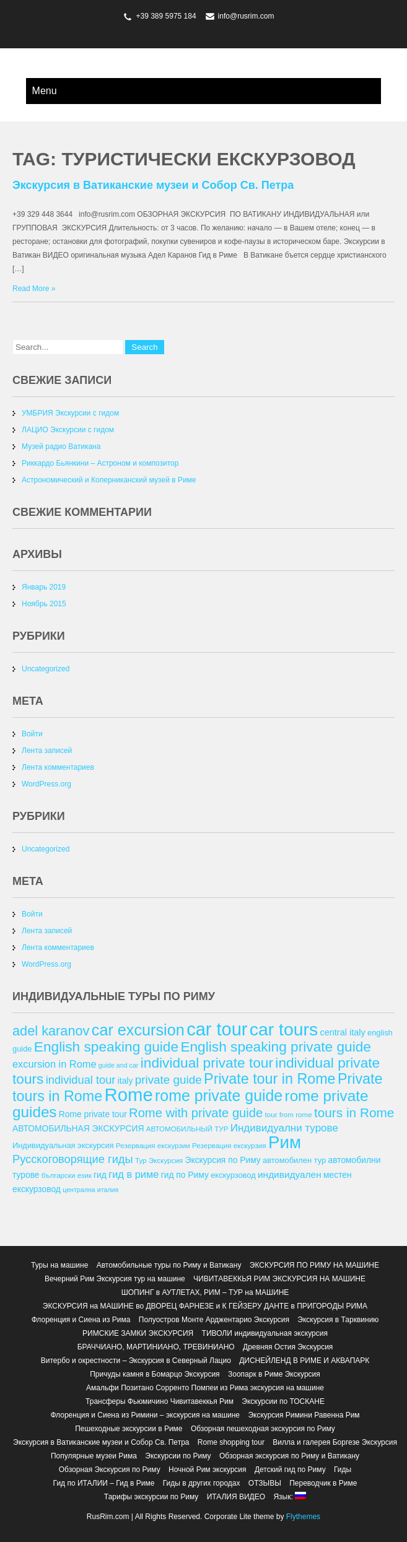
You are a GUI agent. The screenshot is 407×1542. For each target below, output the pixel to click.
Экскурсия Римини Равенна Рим (303, 1415)
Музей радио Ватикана (61, 446)
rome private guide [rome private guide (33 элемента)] (218, 1095)
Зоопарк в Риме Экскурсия (274, 1374)
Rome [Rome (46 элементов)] (128, 1094)
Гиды (342, 1469)
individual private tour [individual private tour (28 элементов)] (207, 1063)
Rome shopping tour (231, 1442)
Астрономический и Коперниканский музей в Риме (109, 480)
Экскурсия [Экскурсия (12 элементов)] (166, 1160)
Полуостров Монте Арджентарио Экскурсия (214, 1319)
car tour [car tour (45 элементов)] (216, 1029)
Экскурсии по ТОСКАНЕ (283, 1401)
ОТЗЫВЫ (264, 1483)
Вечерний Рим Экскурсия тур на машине (115, 1278)
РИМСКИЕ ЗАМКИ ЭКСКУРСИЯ (137, 1333)
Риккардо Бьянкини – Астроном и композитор (100, 463)
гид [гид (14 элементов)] (100, 1175)
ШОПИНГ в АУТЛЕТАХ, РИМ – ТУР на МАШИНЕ (205, 1292)
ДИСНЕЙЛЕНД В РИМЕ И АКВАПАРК (304, 1360)
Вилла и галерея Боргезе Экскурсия (335, 1442)
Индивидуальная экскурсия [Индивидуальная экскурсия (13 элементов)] (63, 1145)
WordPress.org (46, 784)
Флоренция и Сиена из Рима (81, 1319)
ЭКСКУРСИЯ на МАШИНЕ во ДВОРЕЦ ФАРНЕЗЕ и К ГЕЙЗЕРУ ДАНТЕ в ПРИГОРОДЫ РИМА (205, 1306)
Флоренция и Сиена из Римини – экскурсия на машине (145, 1415)
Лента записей (47, 750)
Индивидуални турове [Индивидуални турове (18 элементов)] (284, 1128)
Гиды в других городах (201, 1483)
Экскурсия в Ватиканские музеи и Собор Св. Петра (153, 185)
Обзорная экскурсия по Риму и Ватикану (289, 1456)
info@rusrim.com (246, 16)
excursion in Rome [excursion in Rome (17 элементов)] (54, 1063)
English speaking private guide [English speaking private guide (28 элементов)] (275, 1047)
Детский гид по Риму (290, 1469)
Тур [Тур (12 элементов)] (141, 1160)
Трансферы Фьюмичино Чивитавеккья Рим (159, 1401)
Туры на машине (59, 1265)
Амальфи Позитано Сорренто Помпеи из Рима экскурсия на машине (205, 1387)
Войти (32, 734)
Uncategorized (45, 668)
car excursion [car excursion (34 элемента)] (138, 1030)
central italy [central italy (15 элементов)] (342, 1032)
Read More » (33, 288)
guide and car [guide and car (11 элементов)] (118, 1065)
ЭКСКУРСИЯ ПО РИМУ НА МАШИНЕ (314, 1265)
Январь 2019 (44, 587)
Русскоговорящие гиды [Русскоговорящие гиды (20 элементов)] (72, 1158)
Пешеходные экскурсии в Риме (128, 1428)
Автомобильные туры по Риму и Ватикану (169, 1265)
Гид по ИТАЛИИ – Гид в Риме (104, 1483)
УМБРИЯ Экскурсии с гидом (70, 413)
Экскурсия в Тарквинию (338, 1319)
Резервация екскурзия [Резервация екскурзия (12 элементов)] (229, 1145)
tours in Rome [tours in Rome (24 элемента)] (354, 1112)
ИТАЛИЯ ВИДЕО (236, 1496)
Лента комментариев (58, 767)
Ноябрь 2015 (44, 603)
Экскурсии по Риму (178, 1456)
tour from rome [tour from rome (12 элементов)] (288, 1114)
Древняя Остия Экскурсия (288, 1347)
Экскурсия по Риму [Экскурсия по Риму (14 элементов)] (223, 1160)
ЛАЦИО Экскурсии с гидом (68, 429)
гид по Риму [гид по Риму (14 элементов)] (185, 1175)
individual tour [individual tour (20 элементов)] (81, 1079)
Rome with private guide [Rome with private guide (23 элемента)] (196, 1113)
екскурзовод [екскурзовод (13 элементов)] (233, 1175)
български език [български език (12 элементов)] (67, 1175)
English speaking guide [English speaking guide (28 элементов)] (106, 1047)
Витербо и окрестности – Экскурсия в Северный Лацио (136, 1360)
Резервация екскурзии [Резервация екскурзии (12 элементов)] (153, 1145)
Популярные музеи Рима (94, 1456)
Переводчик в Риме (323, 1483)
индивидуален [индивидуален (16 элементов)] (290, 1174)
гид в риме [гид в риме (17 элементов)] (133, 1174)
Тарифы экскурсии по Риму (151, 1496)
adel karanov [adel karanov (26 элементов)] (50, 1031)
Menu (44, 90)
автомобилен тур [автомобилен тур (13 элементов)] (294, 1160)
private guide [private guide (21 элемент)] (168, 1079)
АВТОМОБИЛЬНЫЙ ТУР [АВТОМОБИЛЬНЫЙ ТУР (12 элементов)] (187, 1129)
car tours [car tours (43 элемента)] (284, 1029)
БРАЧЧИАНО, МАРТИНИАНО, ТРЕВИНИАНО (156, 1347)
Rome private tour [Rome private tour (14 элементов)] (93, 1114)
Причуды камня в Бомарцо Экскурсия (154, 1374)
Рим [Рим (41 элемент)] (284, 1142)
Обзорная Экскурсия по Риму (109, 1469)
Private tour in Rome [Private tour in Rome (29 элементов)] (270, 1079)
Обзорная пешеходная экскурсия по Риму (263, 1428)
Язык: (289, 1496)
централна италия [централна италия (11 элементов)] (90, 1189)
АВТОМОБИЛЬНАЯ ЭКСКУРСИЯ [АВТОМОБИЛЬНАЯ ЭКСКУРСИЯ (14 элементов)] (78, 1128)
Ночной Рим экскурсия (207, 1469)
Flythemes (302, 1516)
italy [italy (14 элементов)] (125, 1081)
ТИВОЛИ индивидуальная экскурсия (265, 1333)
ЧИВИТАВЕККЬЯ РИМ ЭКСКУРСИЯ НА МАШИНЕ (279, 1278)
